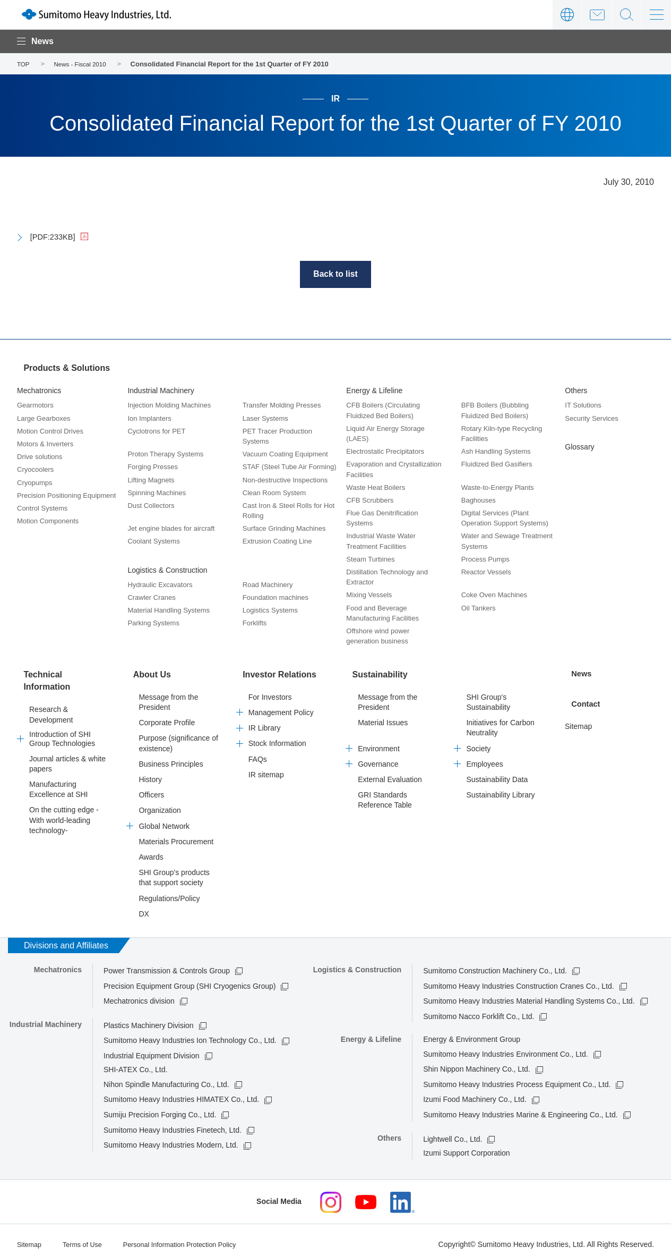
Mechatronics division (139, 994)
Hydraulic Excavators (159, 584)
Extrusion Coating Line (277, 541)
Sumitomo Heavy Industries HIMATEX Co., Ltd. (181, 1093)
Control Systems (42, 507)
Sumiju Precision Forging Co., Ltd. (160, 1108)
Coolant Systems (153, 541)
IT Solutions (583, 405)
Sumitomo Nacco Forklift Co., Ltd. (478, 1009)
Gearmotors (35, 405)
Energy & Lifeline (374, 389)
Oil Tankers (478, 607)
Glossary (579, 446)
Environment (379, 741)
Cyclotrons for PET (156, 430)
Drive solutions (39, 456)
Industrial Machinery (160, 389)
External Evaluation (390, 772)
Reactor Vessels (486, 571)
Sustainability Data (497, 772)
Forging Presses (152, 466)
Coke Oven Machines (494, 594)
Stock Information (277, 737)
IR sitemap (266, 767)
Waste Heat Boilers (375, 486)
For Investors (270, 690)
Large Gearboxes (43, 417)
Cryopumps (34, 482)
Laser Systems (265, 417)
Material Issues (383, 715)
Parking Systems (153, 622)
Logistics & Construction (167, 569)
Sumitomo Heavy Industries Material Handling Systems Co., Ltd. (528, 994)
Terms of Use (87, 1236)
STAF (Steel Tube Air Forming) (290, 466)
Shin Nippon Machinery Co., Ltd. (476, 1062)
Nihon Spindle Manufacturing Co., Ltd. (166, 1077)
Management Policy (281, 705)
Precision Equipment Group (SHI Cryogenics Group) (190, 979)
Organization (159, 804)
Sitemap (578, 716)
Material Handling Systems (168, 609)
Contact (597, 14)
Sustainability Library (500, 788)
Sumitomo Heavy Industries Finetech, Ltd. (173, 1123)
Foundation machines (275, 596)
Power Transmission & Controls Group (167, 964)
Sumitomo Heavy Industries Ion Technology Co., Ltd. (190, 1033)
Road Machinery (268, 584)
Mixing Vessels (369, 594)
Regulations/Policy (169, 891)
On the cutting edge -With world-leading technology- (64, 808)
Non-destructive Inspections (285, 479)
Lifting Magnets (150, 479)
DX (144, 907)
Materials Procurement (176, 834)
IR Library (264, 721)
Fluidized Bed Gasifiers (496, 463)
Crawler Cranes (151, 596)
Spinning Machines (156, 492)
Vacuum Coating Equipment (285, 453)
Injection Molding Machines (169, 405)
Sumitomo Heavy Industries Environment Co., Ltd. (505, 1047)
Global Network (164, 819)
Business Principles (171, 757)
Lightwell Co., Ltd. (452, 1132)
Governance (378, 757)
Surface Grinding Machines (284, 527)
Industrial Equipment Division (152, 1049)
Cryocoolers (35, 468)
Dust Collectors (150, 504)
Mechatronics (39, 389)
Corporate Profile (167, 715)
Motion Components (48, 520)
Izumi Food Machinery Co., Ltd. (475, 1093)
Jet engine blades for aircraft (170, 527)
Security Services (591, 417)
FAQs (257, 752)
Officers (151, 788)
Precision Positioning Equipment (66, 494)
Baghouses (478, 499)
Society (478, 741)
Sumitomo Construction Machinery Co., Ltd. (495, 964)
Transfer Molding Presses (282, 405)
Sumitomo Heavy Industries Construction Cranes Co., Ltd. (518, 979)
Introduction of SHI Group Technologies (62, 726)
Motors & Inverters (45, 443)
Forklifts (255, 622)
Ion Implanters (149, 417)
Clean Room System (274, 492)
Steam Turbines (370, 558)
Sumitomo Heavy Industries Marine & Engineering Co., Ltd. (520, 1108)
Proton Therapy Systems (165, 453)
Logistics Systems (270, 609)
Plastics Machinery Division (149, 1018)
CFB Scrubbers (369, 499)
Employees (484, 757)
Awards (151, 850)
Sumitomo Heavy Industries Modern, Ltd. (171, 1138)
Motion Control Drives (50, 430)
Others (576, 389)
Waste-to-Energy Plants (497, 486)
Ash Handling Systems (496, 450)
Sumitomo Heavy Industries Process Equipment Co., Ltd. (516, 1077)
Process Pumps (485, 558)
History (150, 772)
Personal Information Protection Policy (193, 1236)
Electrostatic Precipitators (385, 450)
